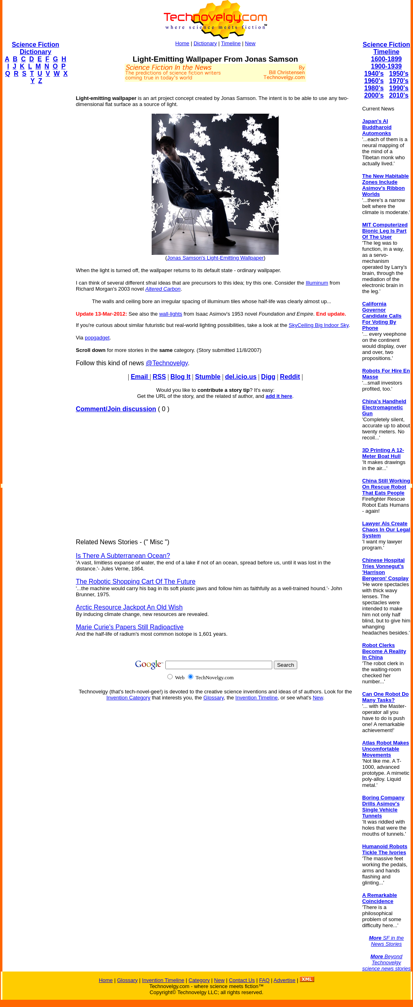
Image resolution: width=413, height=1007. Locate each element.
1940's (374, 73)
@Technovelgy (167, 363)
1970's (399, 80)
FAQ (264, 980)
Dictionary (205, 43)
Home (182, 43)
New (250, 43)
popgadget (97, 338)
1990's (399, 88)
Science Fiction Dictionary (35, 48)
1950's (399, 73)
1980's (374, 88)
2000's (374, 95)
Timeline (231, 43)
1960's (374, 80)
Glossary (213, 698)
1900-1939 (386, 66)
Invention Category (128, 698)
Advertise (284, 980)
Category (199, 980)
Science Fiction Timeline (386, 48)
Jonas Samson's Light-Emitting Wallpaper (215, 258)
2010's (399, 95)
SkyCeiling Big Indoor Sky (319, 325)
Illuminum (317, 283)
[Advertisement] (34, 212)
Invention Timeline (257, 698)
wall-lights (170, 314)
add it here (279, 396)
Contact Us (241, 980)
